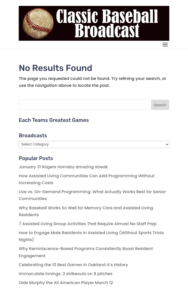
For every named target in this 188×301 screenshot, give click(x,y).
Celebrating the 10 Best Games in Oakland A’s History (73, 265)
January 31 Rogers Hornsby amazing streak (63, 167)
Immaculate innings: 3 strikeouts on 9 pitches (65, 274)
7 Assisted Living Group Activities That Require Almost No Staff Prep (87, 224)
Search (160, 105)
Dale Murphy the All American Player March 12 (66, 283)
